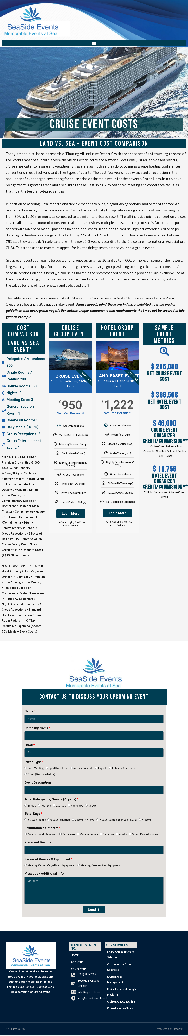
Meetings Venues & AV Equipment (101, 865)
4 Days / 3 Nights (85, 820)
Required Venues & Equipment (47, 859)
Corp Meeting (36, 768)
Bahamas (108, 834)
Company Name (36, 728)
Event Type (32, 762)
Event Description (37, 783)
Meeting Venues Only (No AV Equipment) (52, 865)
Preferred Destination (40, 843)
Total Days (32, 814)
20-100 (32, 805)
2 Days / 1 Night (37, 820)
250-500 (61, 805)
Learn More (70, 513)
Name (28, 711)
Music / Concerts (83, 768)
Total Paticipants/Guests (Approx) (50, 800)
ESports (102, 768)
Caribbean (68, 834)
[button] (94, 43)
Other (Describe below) (41, 774)
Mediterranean (89, 834)
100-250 (46, 805)
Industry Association (124, 768)
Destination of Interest (41, 828)
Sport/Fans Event (58, 768)
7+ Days (146, 820)
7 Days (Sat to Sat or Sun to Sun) (118, 820)
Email (28, 745)
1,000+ (92, 805)
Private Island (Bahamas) (42, 834)
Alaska (123, 834)
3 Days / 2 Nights (60, 820)
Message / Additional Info (44, 874)
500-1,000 (77, 805)
